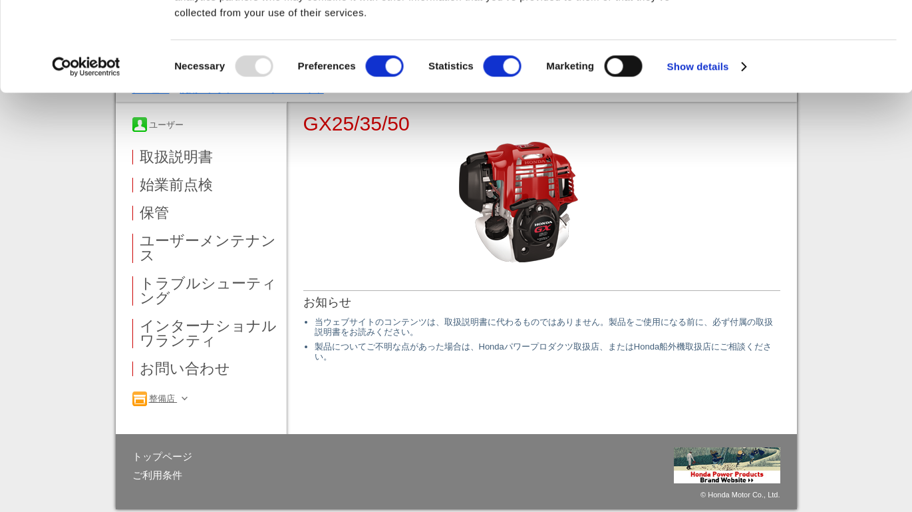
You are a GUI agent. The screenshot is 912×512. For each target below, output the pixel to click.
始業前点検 (176, 185)
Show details (698, 150)
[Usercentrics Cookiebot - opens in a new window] (86, 150)
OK (801, 33)
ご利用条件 (157, 475)
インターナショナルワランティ (208, 333)
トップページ (162, 456)
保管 (154, 213)
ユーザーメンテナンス (208, 248)
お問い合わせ (185, 369)
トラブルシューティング (208, 291)
